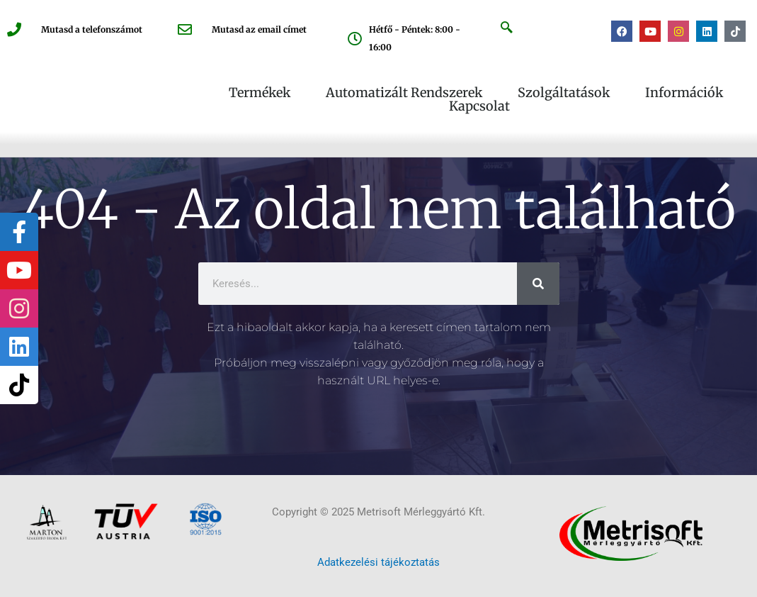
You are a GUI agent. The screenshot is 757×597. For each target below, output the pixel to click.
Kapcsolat (479, 106)
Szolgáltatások (567, 93)
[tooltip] (19, 232)
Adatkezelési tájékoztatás (378, 562)
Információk (687, 93)
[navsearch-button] (507, 29)
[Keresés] (538, 283)
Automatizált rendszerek (407, 93)
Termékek (263, 93)
